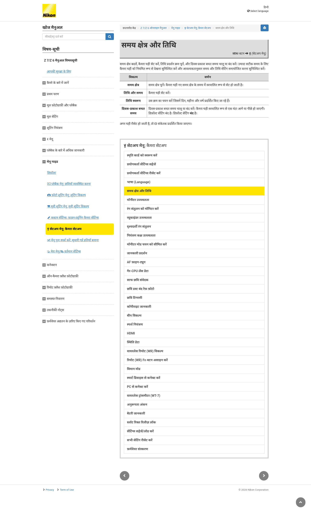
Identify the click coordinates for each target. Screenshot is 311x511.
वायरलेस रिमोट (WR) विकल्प (145, 351)
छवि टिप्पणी (134, 298)
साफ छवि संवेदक (137, 280)
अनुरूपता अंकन (137, 404)
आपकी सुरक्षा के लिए (59, 71)
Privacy (50, 489)
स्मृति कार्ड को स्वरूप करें (142, 155)
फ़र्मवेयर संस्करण (137, 449)
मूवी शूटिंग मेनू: (68, 206)
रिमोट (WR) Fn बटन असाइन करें (147, 360)
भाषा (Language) (138, 182)
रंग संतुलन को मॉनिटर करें (143, 209)
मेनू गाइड (175, 27)
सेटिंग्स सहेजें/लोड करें (140, 431)
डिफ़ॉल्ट (51, 173)
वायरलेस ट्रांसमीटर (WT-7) (143, 395)
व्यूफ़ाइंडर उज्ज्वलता (139, 218)
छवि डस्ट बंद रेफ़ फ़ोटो (140, 289)
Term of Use (67, 489)
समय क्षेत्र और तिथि (139, 191)
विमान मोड (133, 369)
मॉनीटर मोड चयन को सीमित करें (147, 244)
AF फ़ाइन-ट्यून (136, 262)
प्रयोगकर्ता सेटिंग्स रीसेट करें (143, 173)
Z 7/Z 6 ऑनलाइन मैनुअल (153, 27)
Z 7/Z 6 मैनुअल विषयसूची (60, 60)
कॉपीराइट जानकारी (139, 306)
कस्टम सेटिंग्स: (73, 218)
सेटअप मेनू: (64, 229)
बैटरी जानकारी (136, 413)
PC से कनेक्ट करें (137, 387)
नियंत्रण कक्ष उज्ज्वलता (141, 235)
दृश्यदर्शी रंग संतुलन (139, 226)
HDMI (131, 333)
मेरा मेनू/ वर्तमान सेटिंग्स (64, 251)
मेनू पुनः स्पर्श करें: (73, 240)
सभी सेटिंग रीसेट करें (139, 440)
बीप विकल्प (134, 315)
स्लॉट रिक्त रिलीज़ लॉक (141, 422)
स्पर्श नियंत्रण (135, 324)
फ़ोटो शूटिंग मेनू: (66, 195)
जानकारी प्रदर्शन (137, 253)
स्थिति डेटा (133, 342)
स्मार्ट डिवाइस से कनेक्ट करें (143, 378)
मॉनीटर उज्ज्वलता (138, 200)
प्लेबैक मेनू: (69, 184)
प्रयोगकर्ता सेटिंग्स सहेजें (141, 164)
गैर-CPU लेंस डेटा (138, 271)
